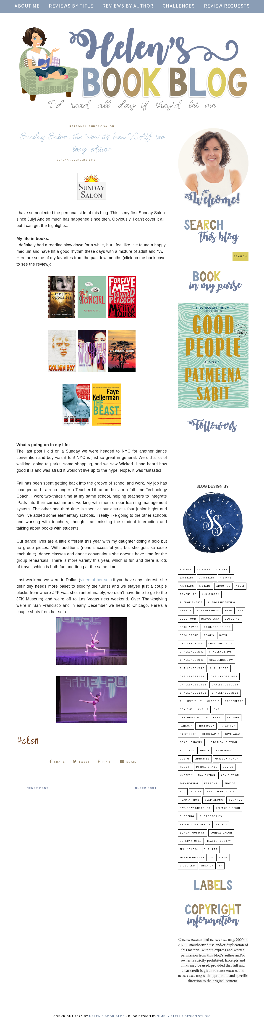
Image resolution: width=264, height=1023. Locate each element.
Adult (240, 586)
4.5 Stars (187, 586)
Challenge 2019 (221, 660)
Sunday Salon (101, 126)
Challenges (179, 6)
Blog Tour (188, 619)
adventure (188, 594)
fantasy (186, 726)
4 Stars (226, 577)
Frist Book (188, 734)
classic (213, 701)
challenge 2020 (192, 668)
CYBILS (203, 709)
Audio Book (210, 594)
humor (204, 750)
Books (209, 635)
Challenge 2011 (191, 643)
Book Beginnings (217, 627)
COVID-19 (186, 709)
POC (183, 791)
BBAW (229, 610)
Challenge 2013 (192, 651)
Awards (186, 610)
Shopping (187, 816)
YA (220, 865)
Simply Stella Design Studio (184, 1016)
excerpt (233, 717)
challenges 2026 (225, 693)
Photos (230, 783)
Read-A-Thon (189, 800)
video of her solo (96, 580)
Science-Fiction (227, 808)
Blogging (232, 619)
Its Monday (223, 750)
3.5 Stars (187, 577)
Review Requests (227, 6)
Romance (235, 800)
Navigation (206, 775)
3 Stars (222, 569)
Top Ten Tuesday (192, 857)
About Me (27, 6)
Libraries (202, 758)
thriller (211, 849)
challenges (219, 668)
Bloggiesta (210, 619)
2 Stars (185, 569)
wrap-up (207, 865)
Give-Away (233, 734)
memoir (185, 767)
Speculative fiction (195, 824)
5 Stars (205, 586)
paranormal (189, 783)
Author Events (191, 602)
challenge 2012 (220, 643)
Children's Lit (191, 701)
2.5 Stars (203, 569)
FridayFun (228, 726)
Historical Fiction (222, 742)
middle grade (206, 767)
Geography (211, 734)
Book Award (189, 627)
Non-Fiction (229, 775)
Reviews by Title (71, 6)
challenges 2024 (225, 684)
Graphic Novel (191, 742)
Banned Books (208, 610)
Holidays (187, 750)
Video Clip (188, 865)
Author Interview (221, 602)
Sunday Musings (192, 832)
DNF (217, 709)
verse (223, 857)
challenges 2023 (193, 684)
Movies (227, 767)
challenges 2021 (193, 676)
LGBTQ (184, 758)
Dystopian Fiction (194, 717)
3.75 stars (207, 577)
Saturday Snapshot (195, 808)
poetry (196, 791)
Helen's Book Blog (107, 1016)
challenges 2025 (193, 693)
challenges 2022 (224, 676)
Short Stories (211, 816)
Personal (78, 126)
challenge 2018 (192, 660)
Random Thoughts (221, 791)
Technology (189, 849)
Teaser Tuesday (219, 841)
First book (205, 726)
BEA (240, 610)
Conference (234, 701)
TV (211, 857)
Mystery (186, 775)
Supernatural (191, 841)
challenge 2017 (221, 651)
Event (217, 717)
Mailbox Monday (227, 758)
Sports (221, 824)
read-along (213, 800)
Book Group (189, 635)
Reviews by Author (128, 6)
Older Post (145, 788)
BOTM (223, 635)
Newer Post (38, 788)
